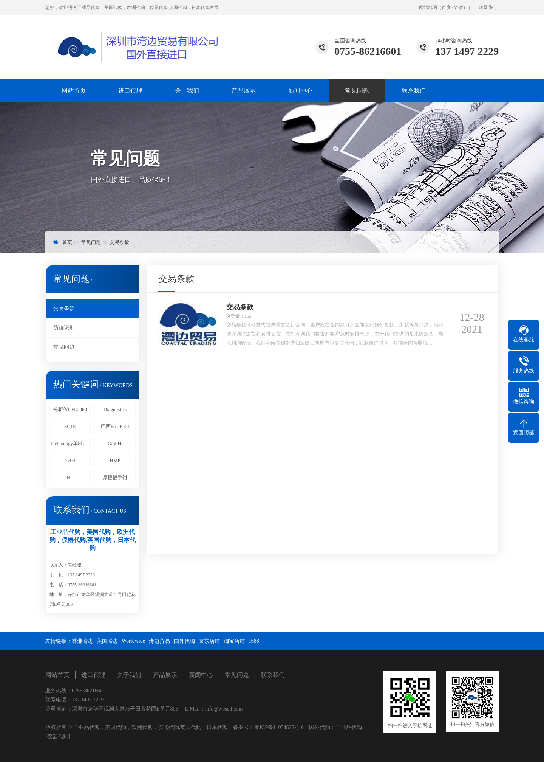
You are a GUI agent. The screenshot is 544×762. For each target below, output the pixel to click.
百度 (446, 7)
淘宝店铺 (234, 641)
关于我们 (187, 90)
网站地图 (428, 7)
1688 (254, 641)
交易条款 (119, 242)
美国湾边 (107, 641)
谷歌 (458, 7)
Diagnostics (115, 409)
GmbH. (115, 443)
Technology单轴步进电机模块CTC (70, 443)
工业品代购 (348, 727)
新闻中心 (300, 90)
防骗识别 (63, 328)
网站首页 (74, 90)
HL (70, 477)
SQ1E (70, 426)
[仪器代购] (57, 736)
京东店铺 (209, 641)
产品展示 (244, 90)
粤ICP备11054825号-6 (279, 727)
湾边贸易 (159, 641)
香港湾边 (82, 641)
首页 (67, 242)
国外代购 (184, 641)
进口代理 (130, 90)
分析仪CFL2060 (70, 409)
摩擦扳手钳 (115, 477)
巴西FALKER (115, 426)
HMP (115, 460)
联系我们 (488, 7)
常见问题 (357, 90)
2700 (70, 460)
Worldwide (133, 641)
